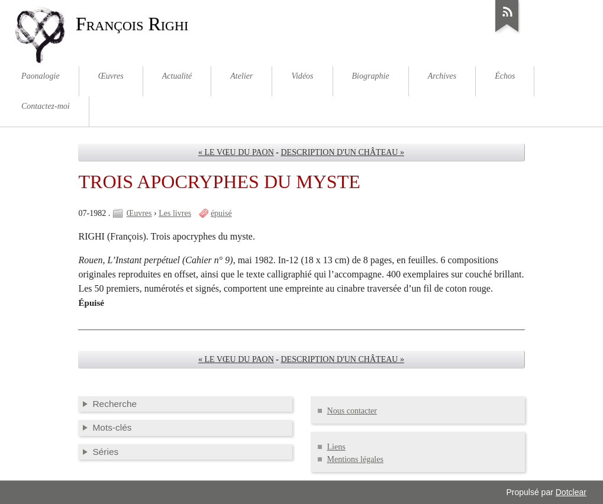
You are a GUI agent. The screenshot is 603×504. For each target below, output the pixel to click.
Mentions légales (355, 459)
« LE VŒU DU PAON (236, 152)
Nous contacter (352, 410)
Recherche (114, 404)
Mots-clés (111, 427)
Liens (336, 446)
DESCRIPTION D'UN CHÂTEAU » (342, 152)
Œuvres (139, 213)
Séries (105, 452)
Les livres (175, 213)
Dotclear (571, 492)
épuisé (221, 213)
